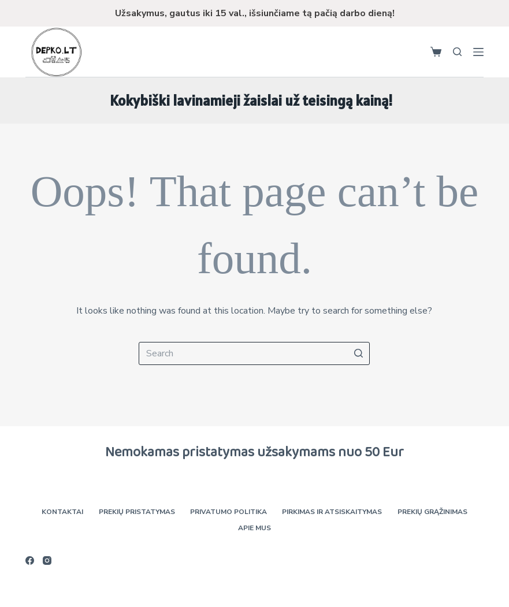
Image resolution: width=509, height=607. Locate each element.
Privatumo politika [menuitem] (228, 512)
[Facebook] (29, 560)
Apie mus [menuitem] (254, 528)
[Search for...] (254, 353)
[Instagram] (47, 560)
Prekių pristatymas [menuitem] (137, 512)
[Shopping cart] (435, 51)
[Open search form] (457, 51)
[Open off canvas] (478, 52)
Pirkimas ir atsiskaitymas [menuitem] (331, 512)
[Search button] (358, 353)
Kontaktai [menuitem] (64, 512)
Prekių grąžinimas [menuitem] (431, 512)
